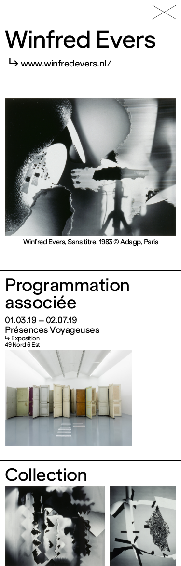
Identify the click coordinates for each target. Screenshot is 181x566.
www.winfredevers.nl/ (66, 63)
